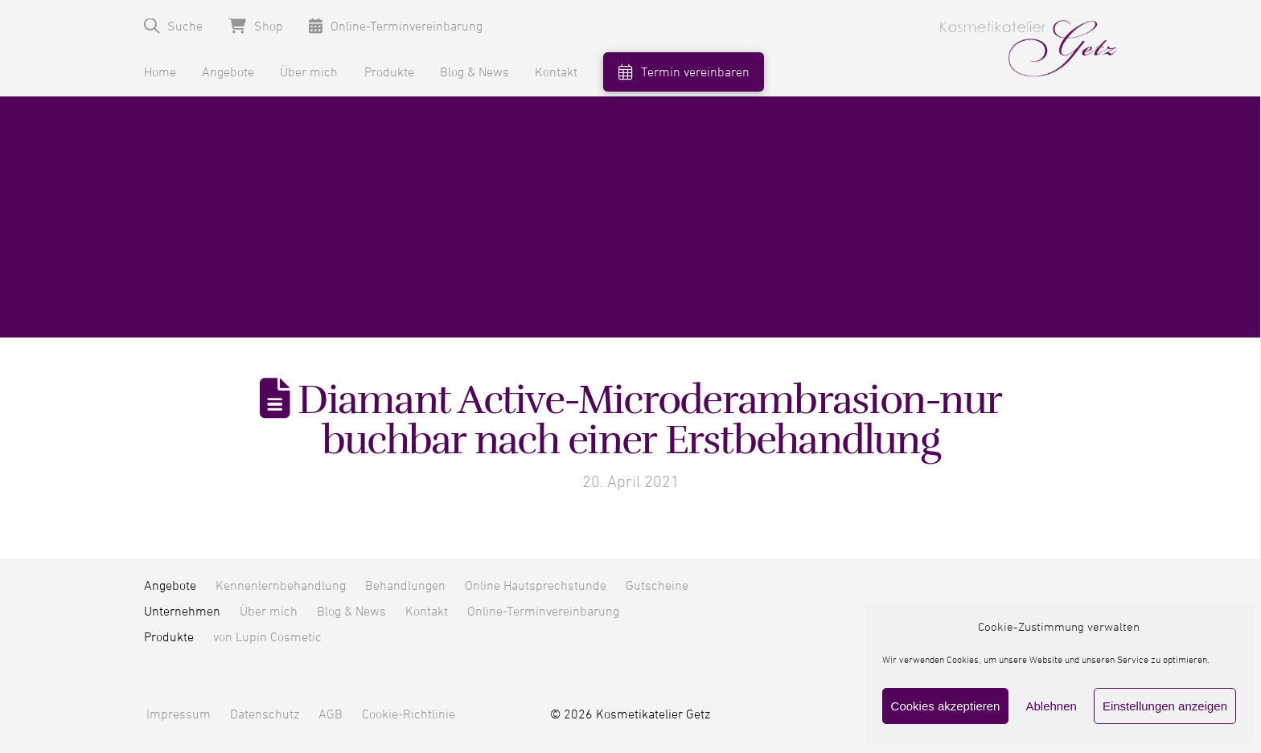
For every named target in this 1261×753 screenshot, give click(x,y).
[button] (173, 26)
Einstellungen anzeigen (1165, 706)
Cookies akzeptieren (945, 706)
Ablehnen (1050, 706)
